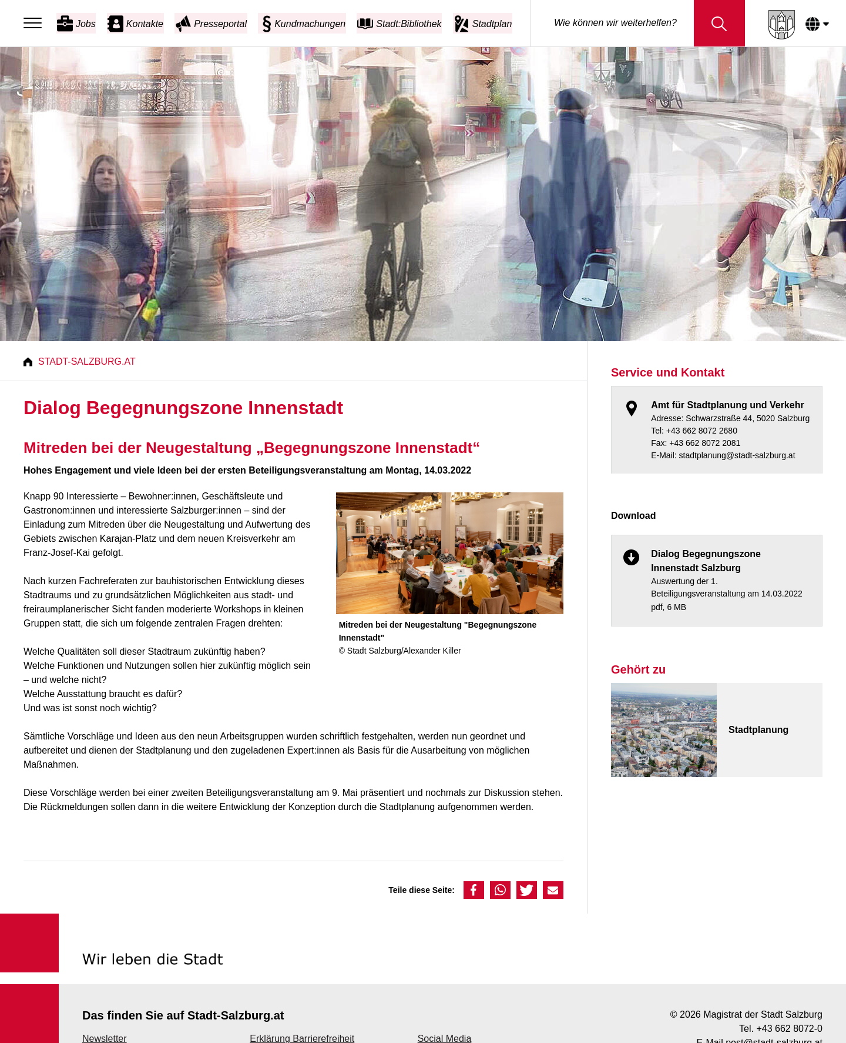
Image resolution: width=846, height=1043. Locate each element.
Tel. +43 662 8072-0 (780, 1029)
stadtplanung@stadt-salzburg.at (737, 455)
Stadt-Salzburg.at (87, 361)
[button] (474, 890)
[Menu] (36, 23)
